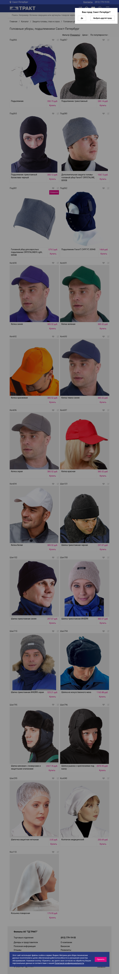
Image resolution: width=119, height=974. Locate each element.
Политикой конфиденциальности (69, 963)
